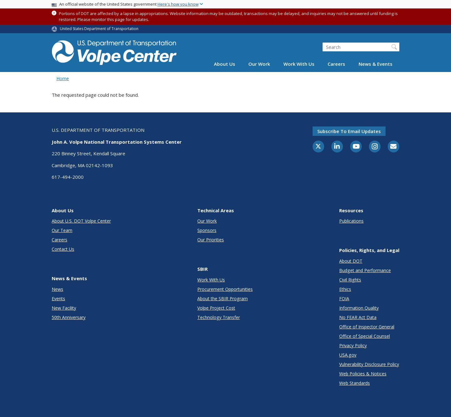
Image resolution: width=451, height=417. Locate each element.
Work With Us (298, 64)
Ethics (345, 289)
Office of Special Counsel (364, 336)
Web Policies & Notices (362, 374)
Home (62, 78)
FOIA (344, 298)
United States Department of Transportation (99, 28)
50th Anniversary (69, 317)
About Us (224, 64)
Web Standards (354, 383)
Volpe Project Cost (216, 308)
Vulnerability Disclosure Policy (369, 364)
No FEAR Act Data (357, 317)
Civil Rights (350, 280)
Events (58, 298)
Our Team (62, 230)
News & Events (375, 64)
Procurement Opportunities (225, 289)
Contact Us (63, 249)
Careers (336, 64)
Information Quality (359, 308)
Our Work (259, 64)
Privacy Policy (353, 345)
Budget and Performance (365, 270)
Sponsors (206, 230)
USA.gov (347, 355)
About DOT (350, 261)
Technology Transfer (218, 317)
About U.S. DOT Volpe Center (81, 221)
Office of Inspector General (366, 327)
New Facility (64, 308)
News (57, 289)
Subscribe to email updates (349, 131)
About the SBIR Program (222, 298)
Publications (351, 221)
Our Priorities (210, 240)
